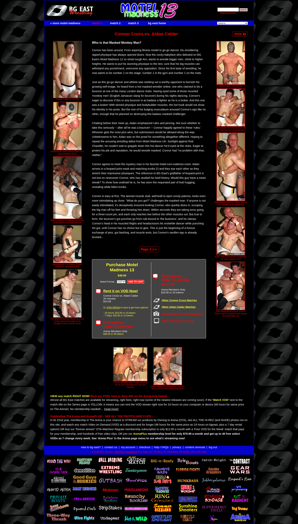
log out (213, 447)
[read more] (111, 409)
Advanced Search (228, 13)
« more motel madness (65, 23)
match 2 (115, 23)
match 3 (133, 23)
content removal (195, 447)
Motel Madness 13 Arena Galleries (182, 313)
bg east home (157, 23)
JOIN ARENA (113, 307)
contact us (111, 447)
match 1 (97, 23)
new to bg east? (91, 447)
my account (128, 447)
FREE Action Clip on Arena (178, 320)
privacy (176, 447)
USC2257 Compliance (126, 452)
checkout (144, 447)
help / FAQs (161, 447)
